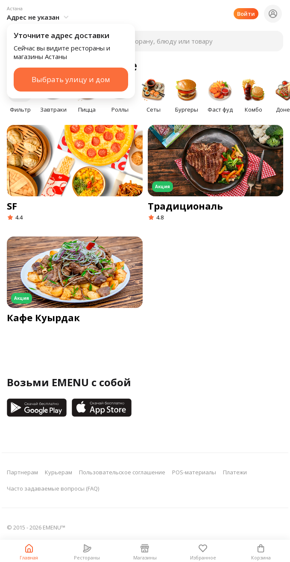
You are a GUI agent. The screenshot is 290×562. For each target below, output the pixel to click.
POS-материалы (194, 472)
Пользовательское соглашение (122, 472)
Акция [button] (162, 186)
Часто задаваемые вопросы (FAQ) (53, 488)
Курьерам (58, 472)
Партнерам (22, 472)
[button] (39, 13)
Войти (246, 14)
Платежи (235, 472)
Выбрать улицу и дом (71, 79)
